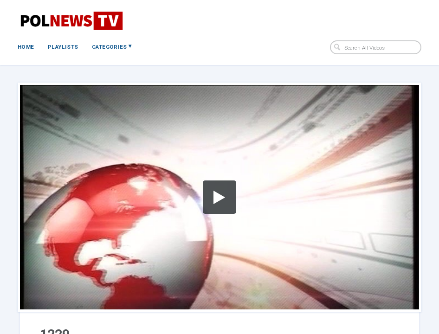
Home (26, 47)
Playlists (63, 47)
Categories (111, 46)
